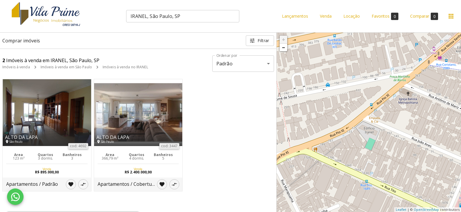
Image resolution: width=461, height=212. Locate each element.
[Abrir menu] (451, 16)
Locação (351, 16)
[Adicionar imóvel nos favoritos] (71, 184)
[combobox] (182, 16)
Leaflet (401, 209)
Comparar (424, 16)
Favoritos (385, 16)
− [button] (283, 47)
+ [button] (283, 39)
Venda (326, 16)
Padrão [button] (224, 63)
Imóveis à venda (16, 66)
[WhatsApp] (15, 196)
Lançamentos (295, 16)
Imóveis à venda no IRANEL (125, 66)
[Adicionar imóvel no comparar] (83, 184)
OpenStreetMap (426, 209)
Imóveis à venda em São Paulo (66, 66)
